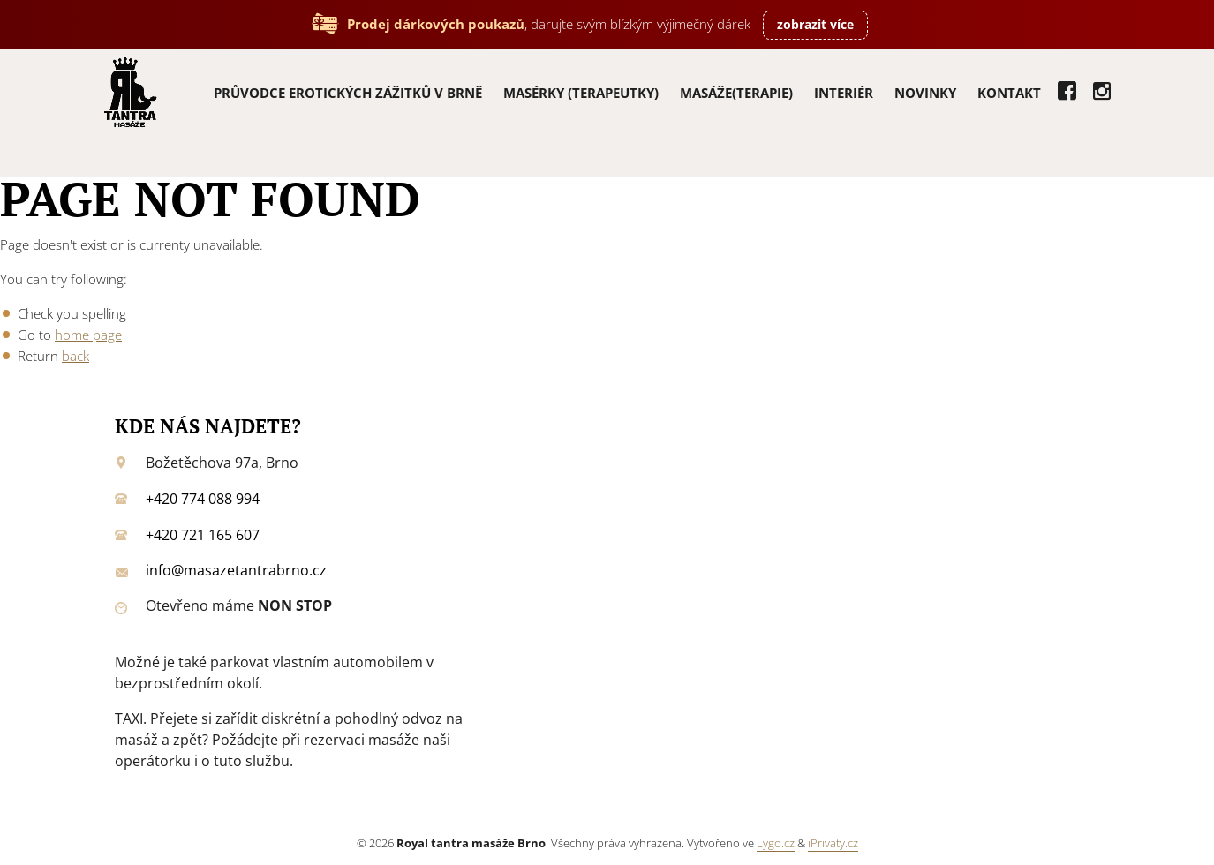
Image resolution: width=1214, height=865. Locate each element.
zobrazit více (815, 24)
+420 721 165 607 (203, 535)
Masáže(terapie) (736, 93)
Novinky (925, 93)
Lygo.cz (776, 843)
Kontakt (1009, 93)
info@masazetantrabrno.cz (236, 570)
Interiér (843, 93)
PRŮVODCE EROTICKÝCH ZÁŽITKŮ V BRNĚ (348, 93)
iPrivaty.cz (833, 843)
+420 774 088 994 (203, 498)
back (75, 356)
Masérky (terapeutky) (581, 93)
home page (88, 334)
